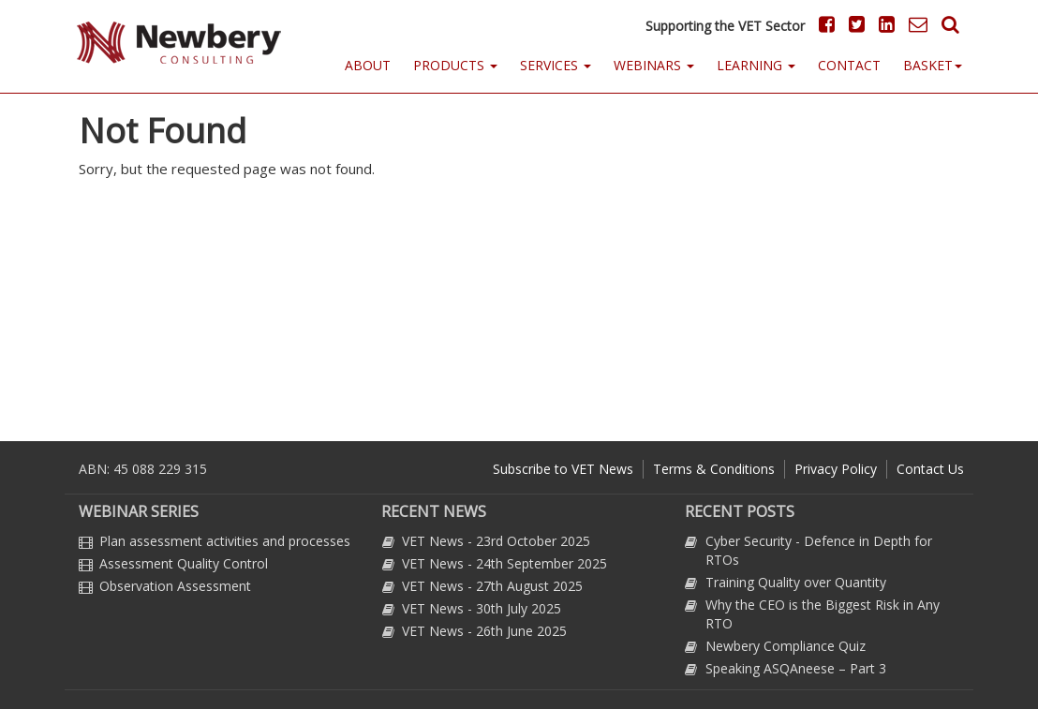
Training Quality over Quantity (795, 582)
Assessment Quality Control (183, 563)
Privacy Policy (835, 469)
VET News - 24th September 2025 (504, 563)
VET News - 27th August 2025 (492, 586)
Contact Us (930, 469)
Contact (849, 65)
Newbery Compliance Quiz (785, 646)
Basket (932, 65)
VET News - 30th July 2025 (481, 608)
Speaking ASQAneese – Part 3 (795, 668)
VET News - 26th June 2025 (484, 631)
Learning (756, 65)
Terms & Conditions (714, 469)
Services (555, 65)
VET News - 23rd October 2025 (496, 541)
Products (455, 65)
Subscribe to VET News (563, 469)
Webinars (654, 65)
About (368, 65)
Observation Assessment (175, 586)
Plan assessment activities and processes (224, 541)
